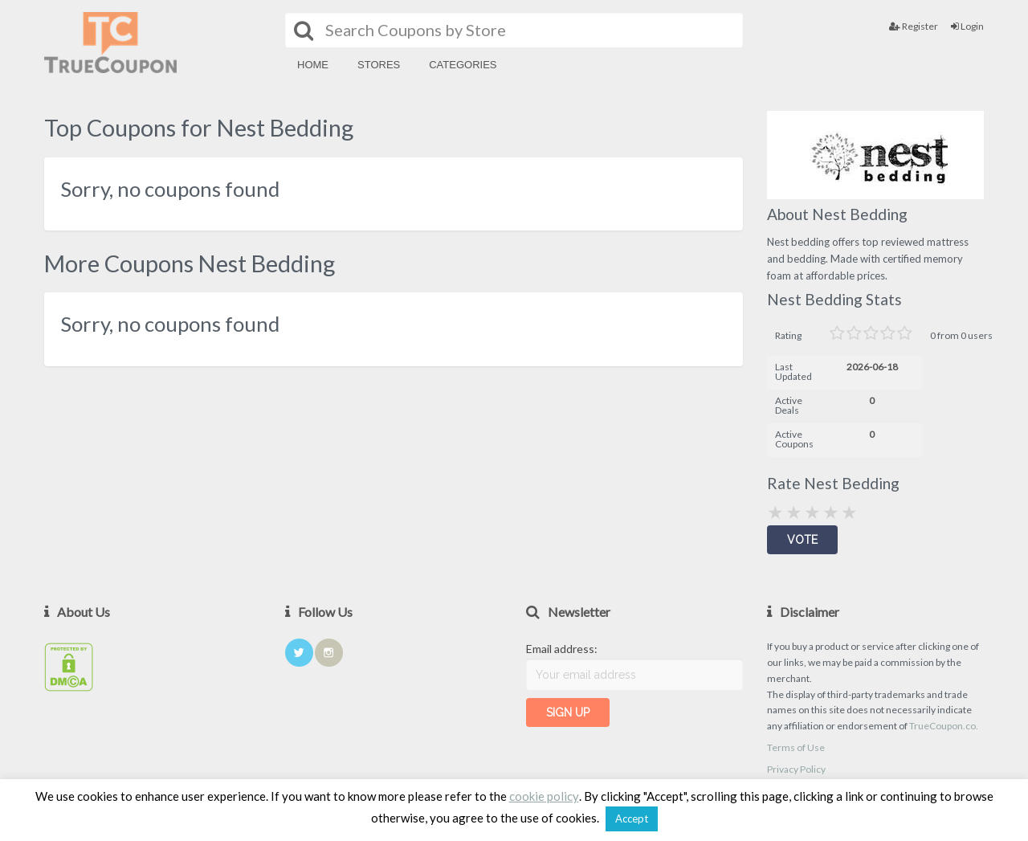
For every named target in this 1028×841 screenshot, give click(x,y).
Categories (462, 65)
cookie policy (544, 796)
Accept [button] (631, 818)
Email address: (562, 648)
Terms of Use (796, 747)
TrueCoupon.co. (943, 726)
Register (913, 26)
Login (967, 26)
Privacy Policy (796, 769)
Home (312, 65)
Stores (378, 65)
